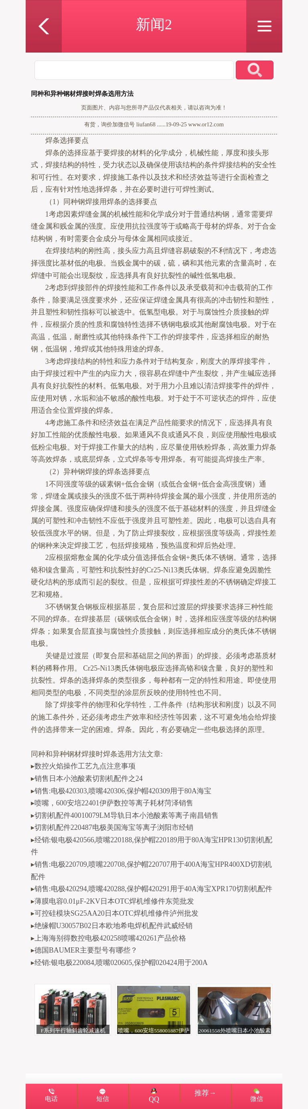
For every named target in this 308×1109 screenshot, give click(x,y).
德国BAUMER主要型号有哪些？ (86, 950)
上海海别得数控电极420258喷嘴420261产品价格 (110, 938)
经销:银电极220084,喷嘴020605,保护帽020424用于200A (121, 963)
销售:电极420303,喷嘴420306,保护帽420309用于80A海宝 (122, 791)
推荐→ (205, 1093)
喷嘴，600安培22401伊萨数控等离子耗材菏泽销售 (113, 803)
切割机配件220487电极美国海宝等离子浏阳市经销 (113, 827)
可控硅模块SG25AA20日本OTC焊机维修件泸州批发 (116, 913)
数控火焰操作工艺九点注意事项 (85, 766)
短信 (102, 1099)
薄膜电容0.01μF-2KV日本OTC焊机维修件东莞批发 (114, 901)
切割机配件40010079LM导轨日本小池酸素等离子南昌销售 (126, 815)
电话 (51, 1099)
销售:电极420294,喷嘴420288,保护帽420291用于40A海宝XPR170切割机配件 (153, 889)
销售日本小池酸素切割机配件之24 (88, 778)
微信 (256, 1099)
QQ (154, 1096)
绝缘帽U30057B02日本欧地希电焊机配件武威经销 (113, 926)
